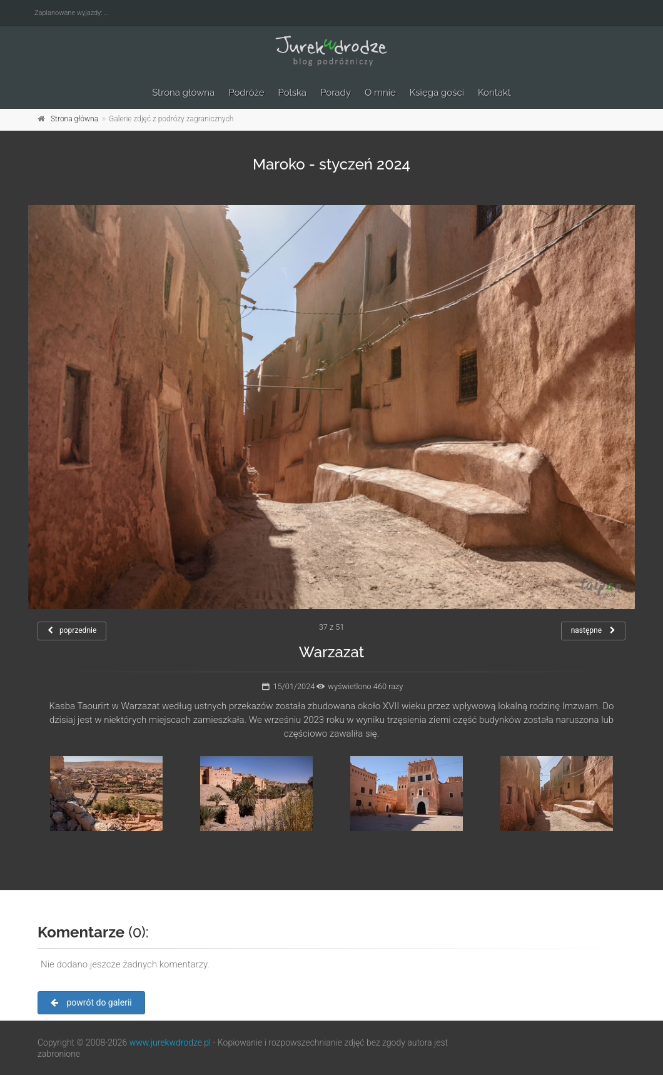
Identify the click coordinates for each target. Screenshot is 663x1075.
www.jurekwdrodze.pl (170, 1042)
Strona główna (183, 92)
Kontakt (494, 92)
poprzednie (72, 630)
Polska (292, 92)
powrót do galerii (91, 1002)
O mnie (380, 92)
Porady (335, 92)
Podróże (246, 92)
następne (593, 630)
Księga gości (437, 92)
